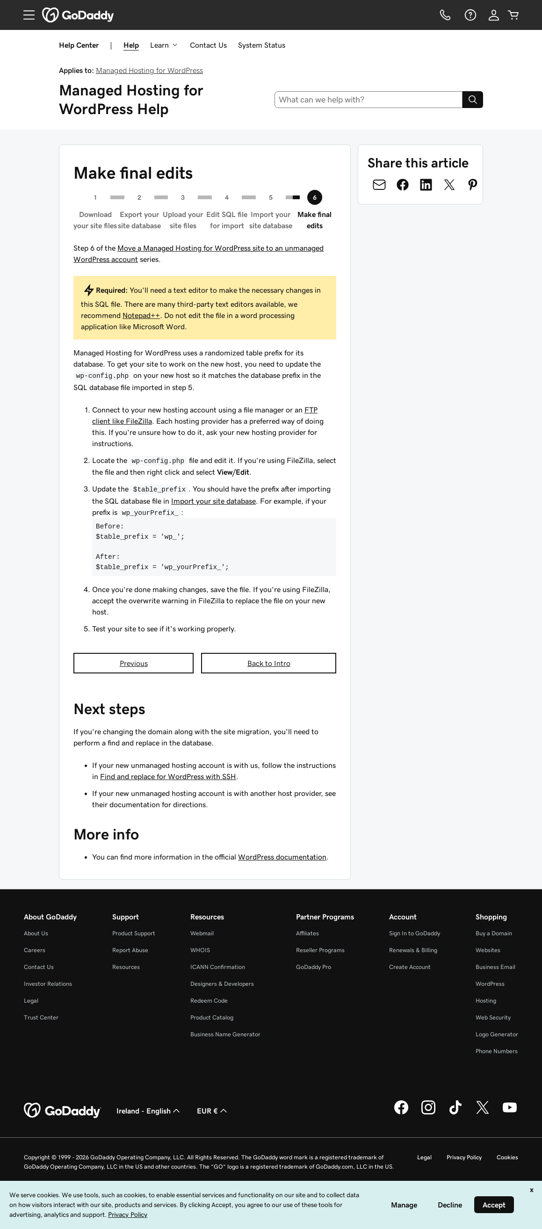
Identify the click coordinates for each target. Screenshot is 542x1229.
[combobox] (368, 99)
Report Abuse (130, 950)
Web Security (493, 1017)
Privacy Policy (464, 1157)
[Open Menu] (25, 15)
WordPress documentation (282, 856)
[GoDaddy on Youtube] (509, 1113)
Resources (126, 967)
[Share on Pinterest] (472, 185)
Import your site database (213, 501)
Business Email (495, 967)
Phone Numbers (497, 1051)
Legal (31, 1001)
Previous (134, 663)
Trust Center (41, 1017)
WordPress (490, 984)
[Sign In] (494, 15)
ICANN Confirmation (217, 967)
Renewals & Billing (413, 950)
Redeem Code (209, 1001)
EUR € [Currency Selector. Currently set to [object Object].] (213, 1110)
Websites (488, 950)
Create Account (410, 967)
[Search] (473, 99)
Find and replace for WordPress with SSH (168, 776)
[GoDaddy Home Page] (62, 1111)
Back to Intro (268, 663)
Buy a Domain (494, 933)
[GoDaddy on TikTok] (455, 1113)
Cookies (507, 1157)
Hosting (486, 1001)
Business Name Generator (225, 1034)
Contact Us (208, 45)
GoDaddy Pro (313, 967)
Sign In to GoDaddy (414, 933)
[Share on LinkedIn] (426, 185)
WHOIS (200, 950)
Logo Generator (497, 1034)
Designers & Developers (222, 984)
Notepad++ (141, 315)
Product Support (133, 933)
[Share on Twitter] (449, 185)
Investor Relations (48, 984)
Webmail (202, 933)
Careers (34, 950)
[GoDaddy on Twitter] (482, 1113)
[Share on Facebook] (402, 185)
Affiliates (307, 933)
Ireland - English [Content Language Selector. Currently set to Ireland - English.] (149, 1110)
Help (131, 45)
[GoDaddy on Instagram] (428, 1113)
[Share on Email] (379, 185)
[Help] (469, 15)
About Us (36, 933)
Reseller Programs (320, 950)
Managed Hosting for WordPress (149, 70)
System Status (261, 45)
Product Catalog (211, 1017)
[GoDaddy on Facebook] (401, 1113)
